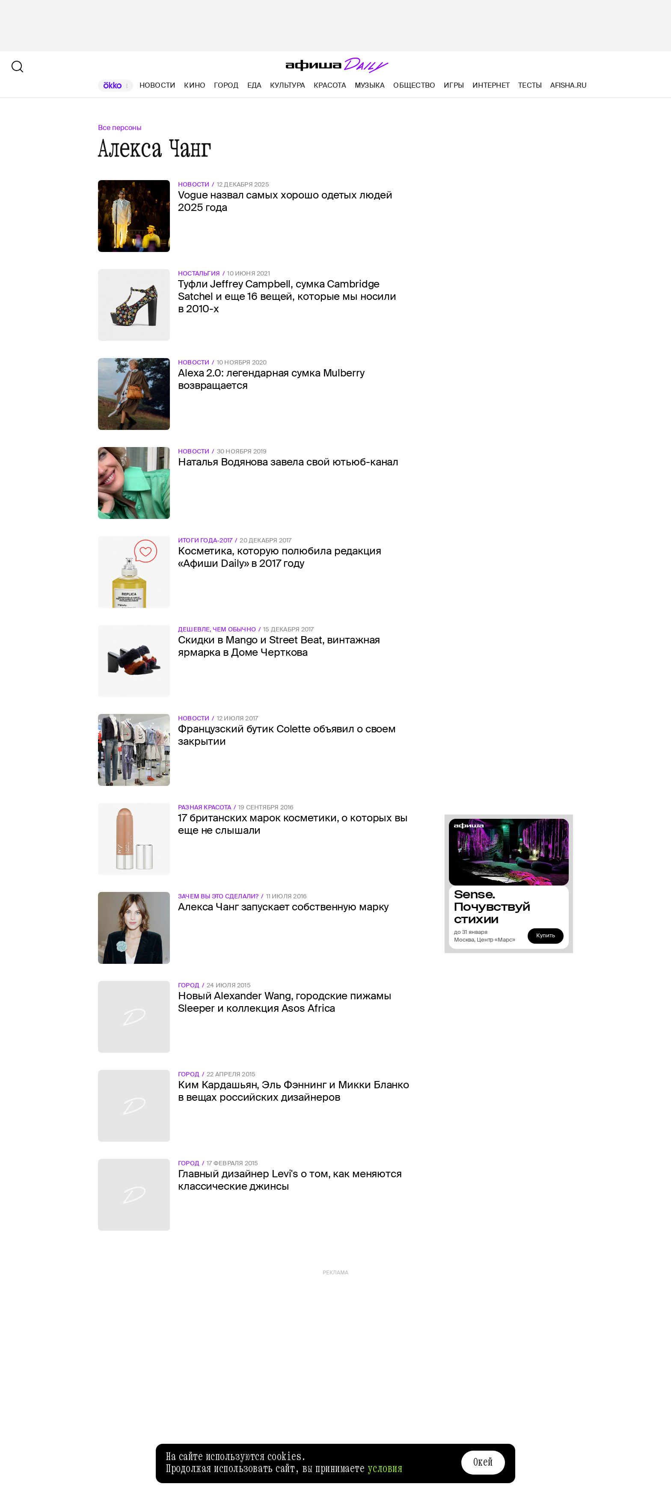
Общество (414, 85)
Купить (545, 935)
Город (226, 85)
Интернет (491, 85)
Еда (254, 85)
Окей (483, 1462)
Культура (287, 85)
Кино (194, 85)
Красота (330, 85)
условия (385, 1468)
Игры (454, 85)
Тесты (530, 85)
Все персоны (120, 127)
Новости (158, 85)
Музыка (370, 85)
